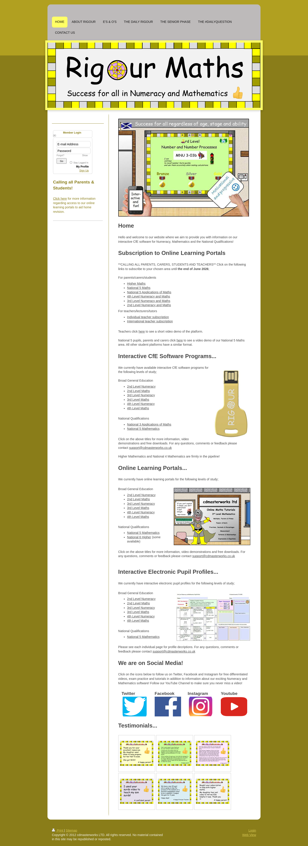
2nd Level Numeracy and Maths (149, 305)
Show (85, 155)
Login (252, 830)
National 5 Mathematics (143, 428)
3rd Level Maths (138, 399)
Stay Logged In (80, 163)
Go (61, 161)
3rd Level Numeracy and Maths (148, 301)
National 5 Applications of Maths (149, 292)
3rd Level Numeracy (141, 395)
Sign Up (84, 170)
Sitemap (71, 830)
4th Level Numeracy (141, 404)
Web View (249, 835)
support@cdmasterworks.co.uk (150, 448)
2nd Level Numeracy (141, 386)
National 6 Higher (139, 537)
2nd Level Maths (138, 391)
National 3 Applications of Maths (149, 424)
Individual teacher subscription (148, 317)
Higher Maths (136, 283)
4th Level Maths (138, 408)
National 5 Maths (138, 288)
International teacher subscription (150, 321)
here (141, 331)
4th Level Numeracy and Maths (148, 296)
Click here (60, 198)
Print (58, 830)
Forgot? (60, 155)
